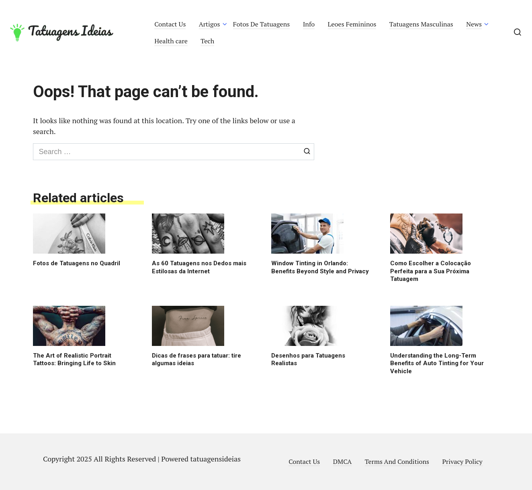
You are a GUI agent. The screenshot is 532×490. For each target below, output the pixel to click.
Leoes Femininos (352, 24)
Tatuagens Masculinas (421, 24)
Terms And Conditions (397, 461)
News (474, 24)
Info (309, 24)
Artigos (209, 24)
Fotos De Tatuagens (261, 24)
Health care (171, 41)
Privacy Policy (462, 461)
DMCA (342, 461)
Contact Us (170, 24)
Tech (207, 41)
